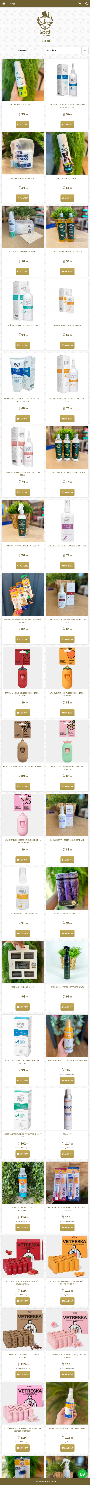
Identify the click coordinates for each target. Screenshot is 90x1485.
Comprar (67, 271)
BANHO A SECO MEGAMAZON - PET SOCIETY (22, 546)
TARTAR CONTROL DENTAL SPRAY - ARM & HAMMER (67, 1429)
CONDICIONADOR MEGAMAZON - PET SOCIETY (67, 472)
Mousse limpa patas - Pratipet (22, 105)
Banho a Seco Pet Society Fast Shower (67, 987)
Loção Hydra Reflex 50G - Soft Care (22, 914)
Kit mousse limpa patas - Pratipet (22, 252)
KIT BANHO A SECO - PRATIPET (22, 178)
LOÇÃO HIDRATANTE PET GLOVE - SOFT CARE (67, 840)
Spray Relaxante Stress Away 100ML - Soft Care (67, 546)
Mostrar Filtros (45, 1481)
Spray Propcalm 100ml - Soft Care (67, 325)
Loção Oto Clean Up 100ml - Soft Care (23, 325)
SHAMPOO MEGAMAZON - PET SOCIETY (67, 252)
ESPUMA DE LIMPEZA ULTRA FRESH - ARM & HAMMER (67, 1061)
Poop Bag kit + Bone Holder (23, 987)
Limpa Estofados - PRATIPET (67, 178)
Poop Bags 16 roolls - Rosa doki (67, 914)
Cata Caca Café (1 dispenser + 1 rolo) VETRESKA (22, 767)
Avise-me (22, 124)
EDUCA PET (67, 1134)
